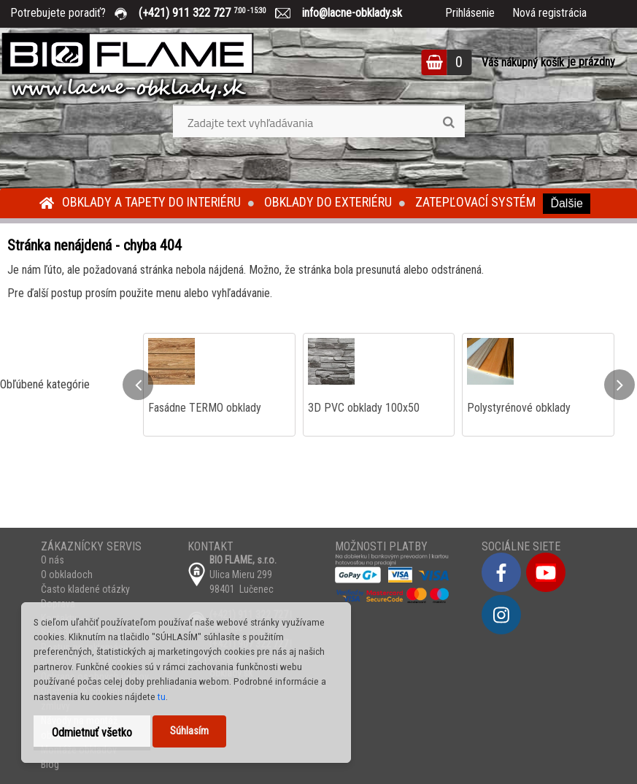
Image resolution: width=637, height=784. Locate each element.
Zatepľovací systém (475, 202)
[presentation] (138, 384)
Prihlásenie (470, 13)
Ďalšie (566, 203)
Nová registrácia (549, 13)
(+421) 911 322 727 (213, 13)
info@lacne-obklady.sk (346, 13)
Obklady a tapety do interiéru (151, 202)
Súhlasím (189, 731)
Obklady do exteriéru (328, 202)
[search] (448, 123)
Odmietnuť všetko (92, 732)
